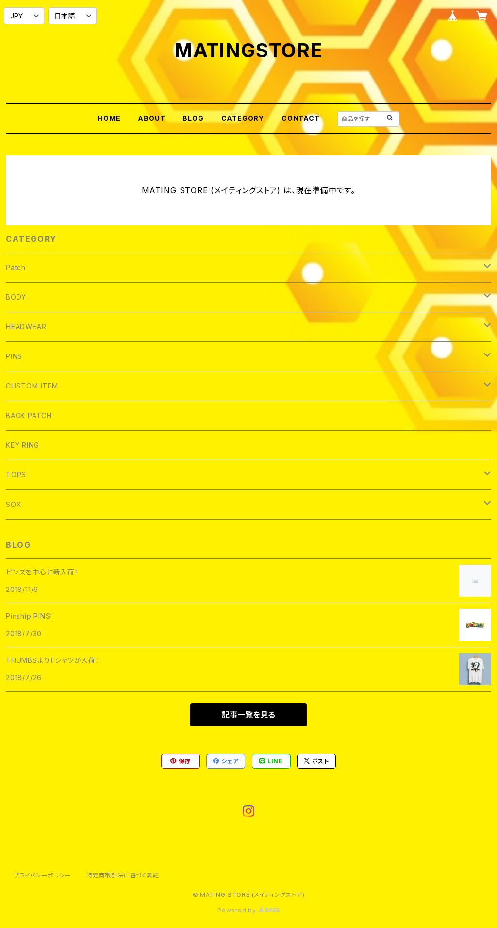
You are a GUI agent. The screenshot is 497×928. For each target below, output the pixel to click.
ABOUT (151, 118)
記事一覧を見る (248, 715)
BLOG (192, 118)
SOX (13, 504)
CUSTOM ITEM (32, 386)
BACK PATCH (29, 415)
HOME (109, 118)
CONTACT (301, 118)
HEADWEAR (26, 326)
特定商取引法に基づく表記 (122, 875)
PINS (14, 356)
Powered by (248, 910)
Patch (16, 267)
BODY (16, 297)
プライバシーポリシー (42, 875)
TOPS (16, 475)
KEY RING (22, 445)
